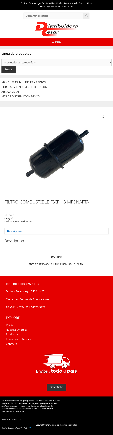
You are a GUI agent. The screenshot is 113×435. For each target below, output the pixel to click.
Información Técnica (18, 339)
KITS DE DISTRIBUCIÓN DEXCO (20, 96)
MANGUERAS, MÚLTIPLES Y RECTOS (23, 82)
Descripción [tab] (14, 231)
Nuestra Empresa (16, 329)
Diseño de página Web (10, 428)
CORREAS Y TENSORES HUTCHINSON (24, 87)
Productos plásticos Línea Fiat (18, 221)
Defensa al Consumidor (11, 419)
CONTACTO (56, 387)
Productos (12, 334)
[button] (103, 117)
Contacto (11, 344)
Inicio (9, 325)
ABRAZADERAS (10, 91)
